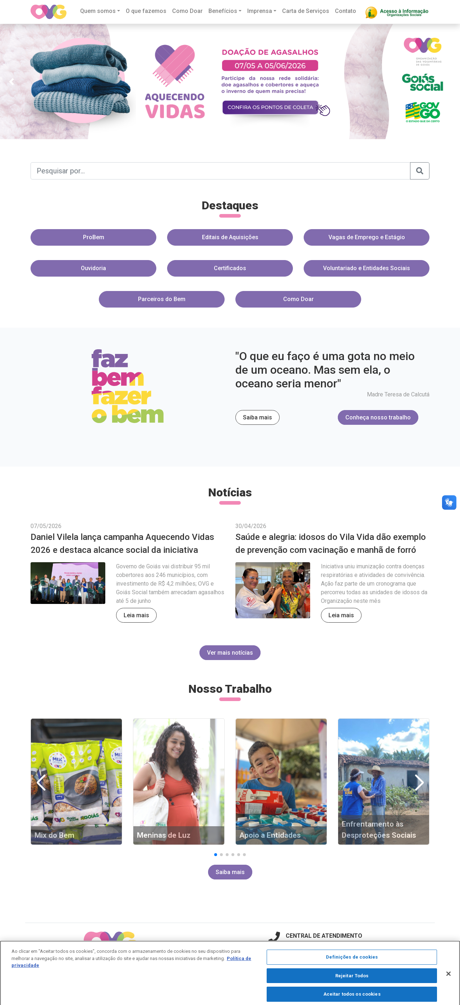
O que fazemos (146, 11)
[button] (11, 81)
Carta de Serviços (305, 11)
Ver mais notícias (230, 652)
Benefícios (222, 11)
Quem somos (98, 11)
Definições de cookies (352, 961)
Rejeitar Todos (352, 980)
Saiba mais (257, 417)
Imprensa (259, 11)
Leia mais (136, 615)
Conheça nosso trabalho (378, 417)
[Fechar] (448, 978)
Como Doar (187, 11)
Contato (345, 11)
